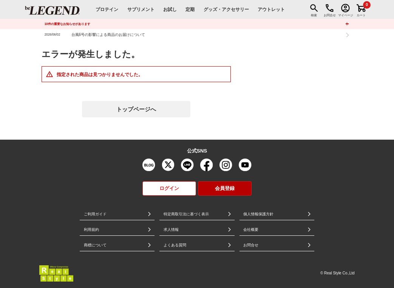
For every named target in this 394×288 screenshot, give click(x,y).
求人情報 (171, 229)
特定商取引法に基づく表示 (186, 214)
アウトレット (271, 9)
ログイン (169, 188)
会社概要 (250, 229)
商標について (95, 245)
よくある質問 (175, 245)
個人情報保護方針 (258, 214)
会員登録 (225, 188)
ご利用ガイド (95, 214)
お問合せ (250, 245)
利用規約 (91, 229)
